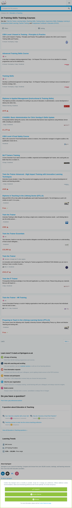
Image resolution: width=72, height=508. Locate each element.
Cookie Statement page (45, 503)
